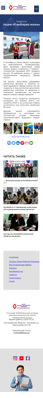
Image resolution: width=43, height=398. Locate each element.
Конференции (16, 271)
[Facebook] (9, 143)
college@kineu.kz (21, 333)
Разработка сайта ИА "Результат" (22, 317)
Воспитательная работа (20, 265)
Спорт (12, 281)
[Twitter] (14, 143)
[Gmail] (27, 143)
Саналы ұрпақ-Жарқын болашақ (24, 261)
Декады (13, 268)
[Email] (31, 143)
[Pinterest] (22, 143)
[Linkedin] (18, 143)
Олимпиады (15, 278)
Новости (13, 275)
